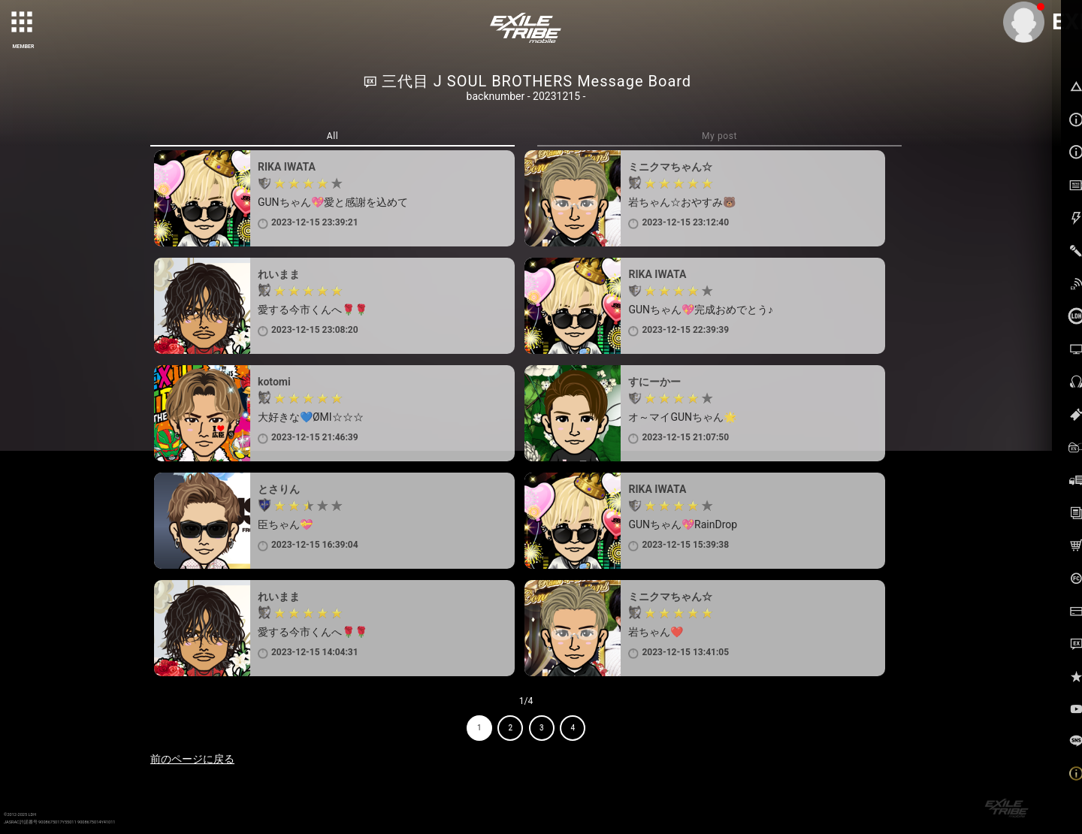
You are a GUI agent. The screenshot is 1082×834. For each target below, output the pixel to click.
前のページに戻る (192, 759)
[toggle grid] (23, 23)
